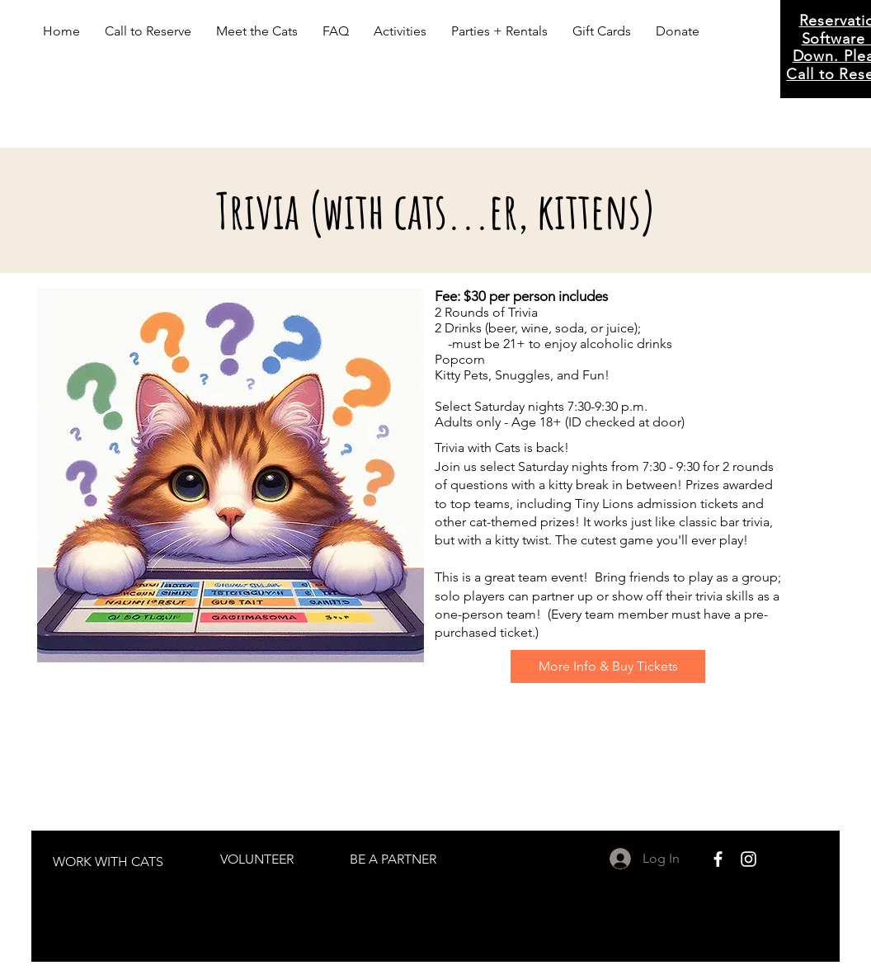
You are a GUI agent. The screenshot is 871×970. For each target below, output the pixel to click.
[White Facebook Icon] (718, 859)
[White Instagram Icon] (748, 859)
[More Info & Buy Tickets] (608, 666)
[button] (257, 31)
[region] (109, 868)
